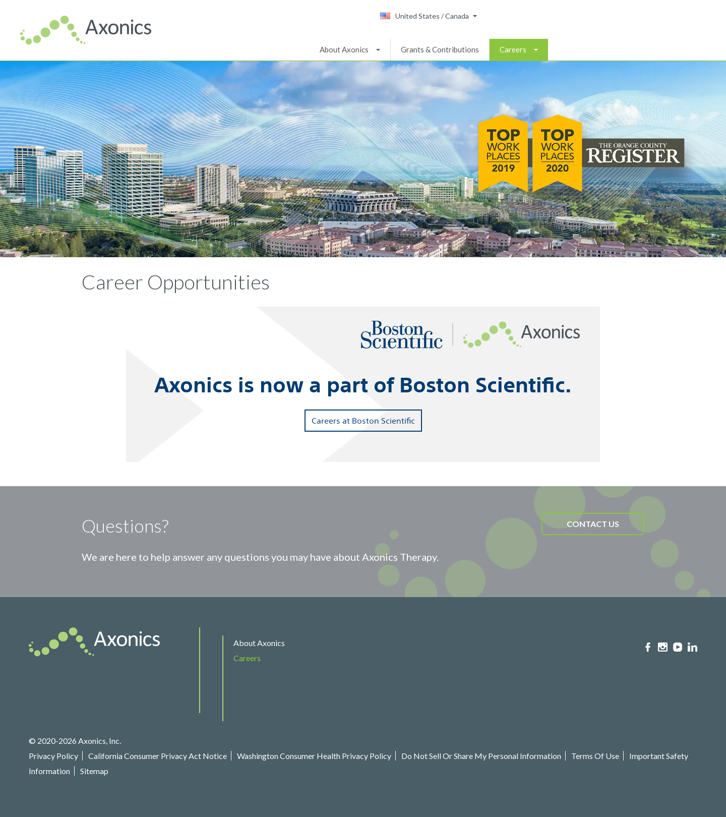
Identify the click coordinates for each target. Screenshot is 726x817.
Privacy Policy (53, 756)
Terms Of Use (595, 756)
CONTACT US (593, 524)
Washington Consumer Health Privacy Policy (314, 756)
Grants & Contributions (440, 49)
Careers (513, 49)
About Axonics (344, 49)
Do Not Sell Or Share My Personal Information (481, 756)
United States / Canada (424, 16)
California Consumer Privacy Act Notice (157, 756)
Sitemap (94, 771)
